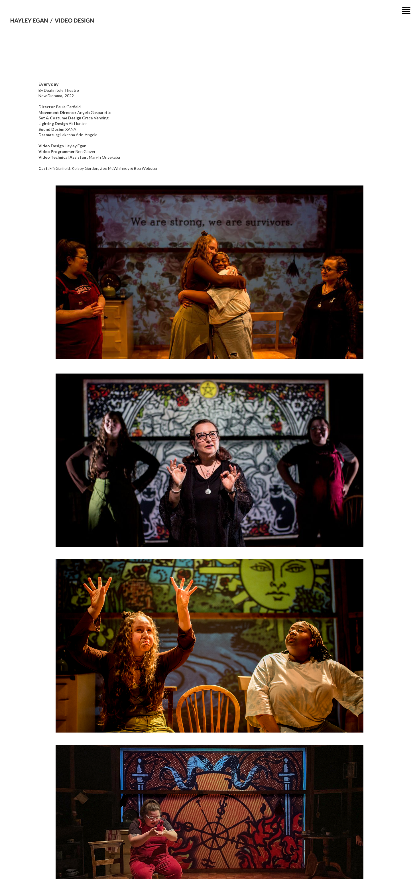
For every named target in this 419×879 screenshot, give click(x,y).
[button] (406, 10)
